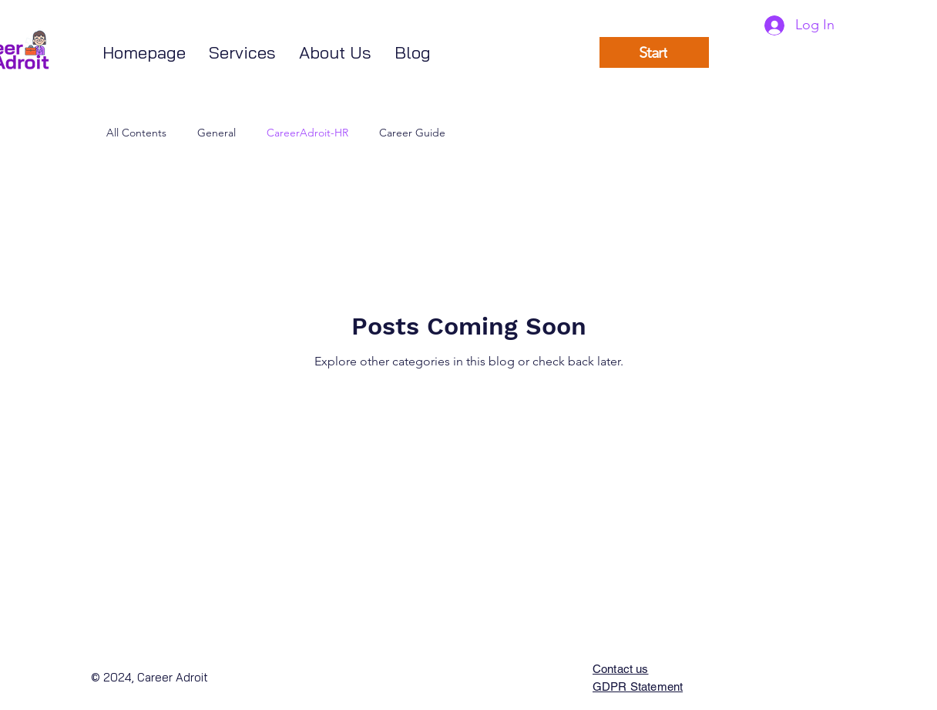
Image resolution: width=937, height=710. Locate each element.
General (216, 133)
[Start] (654, 52)
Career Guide (412, 133)
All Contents (136, 133)
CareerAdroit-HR (307, 133)
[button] (242, 53)
